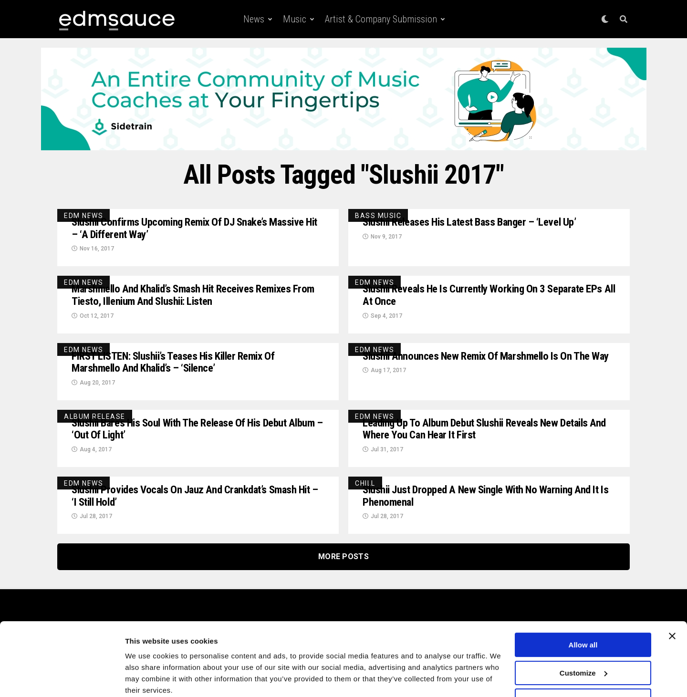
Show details (147, 678)
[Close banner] (672, 597)
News (253, 19)
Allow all (583, 607)
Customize (583, 634)
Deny (583, 662)
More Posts (343, 563)
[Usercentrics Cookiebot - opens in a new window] (62, 678)
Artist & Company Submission (381, 19)
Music (294, 19)
